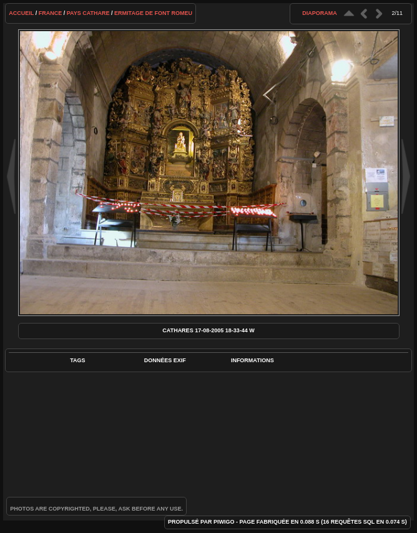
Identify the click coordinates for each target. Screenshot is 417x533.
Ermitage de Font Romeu (153, 13)
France (50, 13)
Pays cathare (88, 13)
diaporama (319, 13)
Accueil (21, 13)
